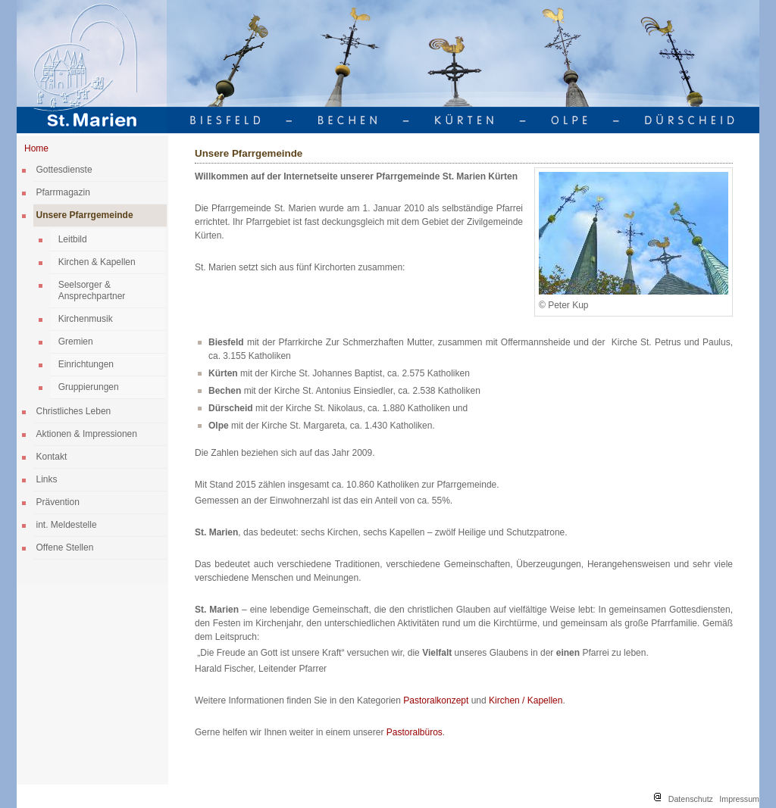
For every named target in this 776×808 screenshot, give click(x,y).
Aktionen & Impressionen (86, 434)
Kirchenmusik (85, 319)
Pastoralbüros (414, 732)
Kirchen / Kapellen (525, 700)
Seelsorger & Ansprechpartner (92, 290)
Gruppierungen (88, 387)
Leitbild (72, 239)
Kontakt (51, 456)
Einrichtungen (86, 364)
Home (36, 148)
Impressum (739, 798)
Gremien (75, 341)
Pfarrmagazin (63, 192)
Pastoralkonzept (437, 700)
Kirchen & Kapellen (97, 262)
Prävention (58, 502)
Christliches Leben (73, 411)
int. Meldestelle (66, 524)
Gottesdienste (64, 169)
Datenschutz (690, 798)
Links (47, 479)
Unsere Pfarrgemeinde (84, 215)
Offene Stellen (65, 547)
